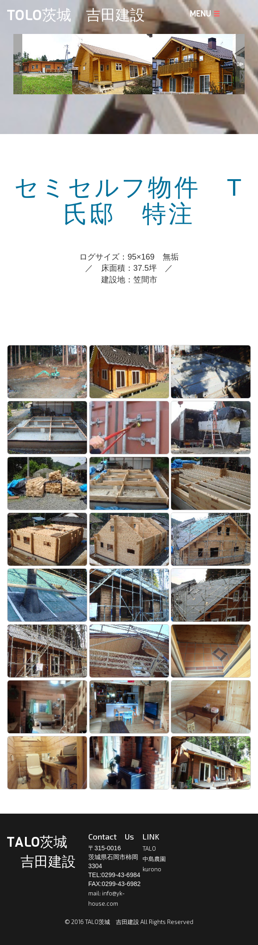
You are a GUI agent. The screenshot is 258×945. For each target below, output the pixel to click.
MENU (205, 13)
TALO (149, 848)
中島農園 (154, 858)
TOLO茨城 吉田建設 (76, 15)
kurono (152, 869)
